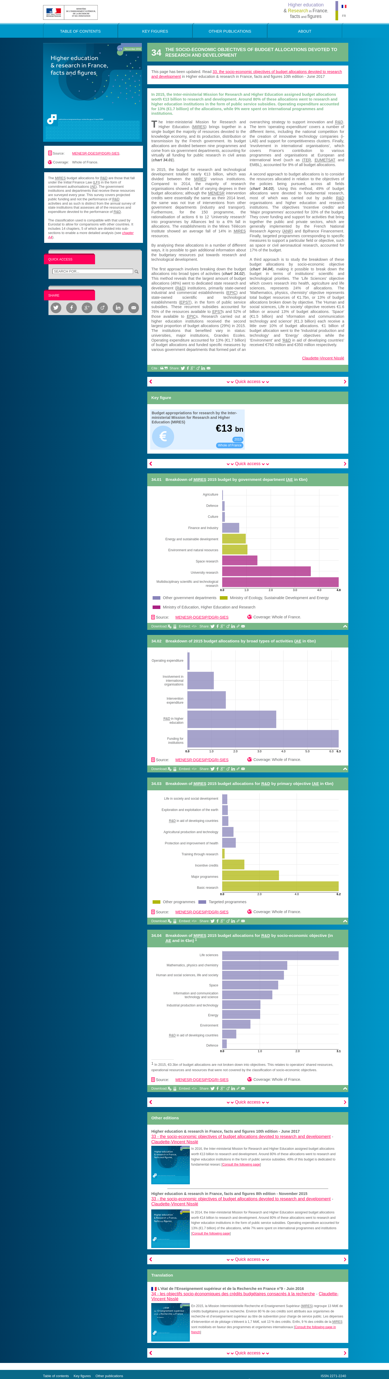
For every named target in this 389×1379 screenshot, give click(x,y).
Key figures (82, 1376)
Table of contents (56, 1376)
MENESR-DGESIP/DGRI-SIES (95, 153)
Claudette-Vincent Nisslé (323, 358)
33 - (241, 1136)
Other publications (109, 1376)
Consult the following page (241, 1164)
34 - (233, 1294)
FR (344, 15)
